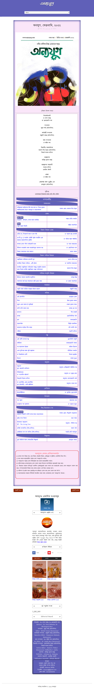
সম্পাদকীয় (47, 199)
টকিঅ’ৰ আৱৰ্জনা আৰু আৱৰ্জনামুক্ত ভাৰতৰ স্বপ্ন (30, 248)
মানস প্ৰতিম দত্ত (72, 259)
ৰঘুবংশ (19, 366)
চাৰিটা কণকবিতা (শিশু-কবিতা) (25, 428)
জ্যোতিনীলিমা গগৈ (72, 316)
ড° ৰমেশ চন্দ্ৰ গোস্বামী (71, 234)
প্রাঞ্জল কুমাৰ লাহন (72, 304)
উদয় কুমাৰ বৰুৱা (72, 301)
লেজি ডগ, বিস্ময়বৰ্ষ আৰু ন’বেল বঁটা (27, 234)
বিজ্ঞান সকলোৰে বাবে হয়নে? (25, 252)
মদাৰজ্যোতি (73, 320)
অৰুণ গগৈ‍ (74, 428)
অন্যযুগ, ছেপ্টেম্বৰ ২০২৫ (53, 600)
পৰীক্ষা (19, 331)
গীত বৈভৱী (74, 312)
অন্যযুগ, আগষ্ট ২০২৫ (37, 579)
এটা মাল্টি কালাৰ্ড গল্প (23, 339)
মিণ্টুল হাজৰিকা (72, 324)
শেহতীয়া (46, 558)
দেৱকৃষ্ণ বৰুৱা (73, 440)
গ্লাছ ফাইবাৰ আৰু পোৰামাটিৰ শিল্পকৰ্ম (27, 440)
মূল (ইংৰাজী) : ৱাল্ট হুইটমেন (25, 384)
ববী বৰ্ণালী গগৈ (72, 327)
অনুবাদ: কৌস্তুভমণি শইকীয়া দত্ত (68, 367)
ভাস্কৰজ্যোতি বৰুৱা (71, 343)
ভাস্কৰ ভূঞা (74, 358)
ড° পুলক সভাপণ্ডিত (71, 281)
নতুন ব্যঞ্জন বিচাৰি (22, 226)
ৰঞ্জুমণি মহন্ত (73, 289)
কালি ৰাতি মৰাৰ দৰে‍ (23, 308)
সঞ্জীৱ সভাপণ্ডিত (72, 225)
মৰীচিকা (19, 343)
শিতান (56, 558)
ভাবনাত (19, 312)
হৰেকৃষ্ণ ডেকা (73, 297)
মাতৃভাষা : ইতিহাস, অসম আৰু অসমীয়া (28, 220)
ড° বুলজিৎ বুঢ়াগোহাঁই (71, 392)
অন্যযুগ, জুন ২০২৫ (51, 579)
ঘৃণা (18, 320)
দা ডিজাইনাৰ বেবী (22, 354)
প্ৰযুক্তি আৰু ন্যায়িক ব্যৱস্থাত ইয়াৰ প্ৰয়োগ (28, 289)
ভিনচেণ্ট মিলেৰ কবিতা (23, 378)
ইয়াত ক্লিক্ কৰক (42, 542)
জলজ (18, 316)
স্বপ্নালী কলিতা (73, 331)
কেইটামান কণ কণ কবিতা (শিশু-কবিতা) (28, 432)
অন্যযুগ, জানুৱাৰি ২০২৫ (38, 600)
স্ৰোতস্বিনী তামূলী (72, 339)
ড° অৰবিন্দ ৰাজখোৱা (71, 263)
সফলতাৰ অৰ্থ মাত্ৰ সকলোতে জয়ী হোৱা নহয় (29, 281)
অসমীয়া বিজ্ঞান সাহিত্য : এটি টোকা (27, 263)
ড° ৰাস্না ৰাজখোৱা (72, 244)
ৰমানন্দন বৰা (73, 400)
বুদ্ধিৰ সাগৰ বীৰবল (22, 418)
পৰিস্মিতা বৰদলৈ (72, 351)
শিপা (18, 301)
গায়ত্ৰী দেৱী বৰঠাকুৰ (71, 432)
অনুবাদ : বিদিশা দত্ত (71, 423)
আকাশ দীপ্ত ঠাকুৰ (72, 268)
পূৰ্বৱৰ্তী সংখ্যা (75, 490)
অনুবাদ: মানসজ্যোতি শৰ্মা (70, 378)
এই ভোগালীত (21, 297)
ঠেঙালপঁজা (20, 324)
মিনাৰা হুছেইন (73, 354)
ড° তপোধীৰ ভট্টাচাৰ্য (22, 375)
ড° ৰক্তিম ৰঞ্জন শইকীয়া (70, 239)
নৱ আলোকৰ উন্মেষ (22, 347)
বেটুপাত (54, 29)
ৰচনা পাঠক (74, 418)
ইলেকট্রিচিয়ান (21, 392)
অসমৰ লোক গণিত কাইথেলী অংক (26, 244)
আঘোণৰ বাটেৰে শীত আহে (24, 327)
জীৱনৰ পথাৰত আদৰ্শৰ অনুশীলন (26, 277)
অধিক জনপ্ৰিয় (37, 558)
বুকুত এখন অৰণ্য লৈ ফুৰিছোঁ (25, 304)
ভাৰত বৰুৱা (73, 252)
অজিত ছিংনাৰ (73, 347)
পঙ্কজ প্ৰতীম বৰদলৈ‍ (71, 219)
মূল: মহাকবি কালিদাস (23, 368)
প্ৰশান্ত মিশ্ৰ (74, 277)
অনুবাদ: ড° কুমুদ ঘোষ (70, 373)
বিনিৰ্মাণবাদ (20, 372)
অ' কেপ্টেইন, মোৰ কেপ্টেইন (25, 382)
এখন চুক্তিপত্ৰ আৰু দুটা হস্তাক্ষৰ (25, 351)
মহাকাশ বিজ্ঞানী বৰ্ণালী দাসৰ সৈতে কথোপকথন (30, 414)
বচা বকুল (19, 400)
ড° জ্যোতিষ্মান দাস (72, 248)
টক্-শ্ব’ (19, 358)
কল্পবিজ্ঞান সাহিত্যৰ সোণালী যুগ (25, 259)
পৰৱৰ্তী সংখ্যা (18, 490)
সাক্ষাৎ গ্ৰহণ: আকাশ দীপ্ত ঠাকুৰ (68, 209)
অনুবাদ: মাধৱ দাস (72, 383)
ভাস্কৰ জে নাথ (73, 308)
